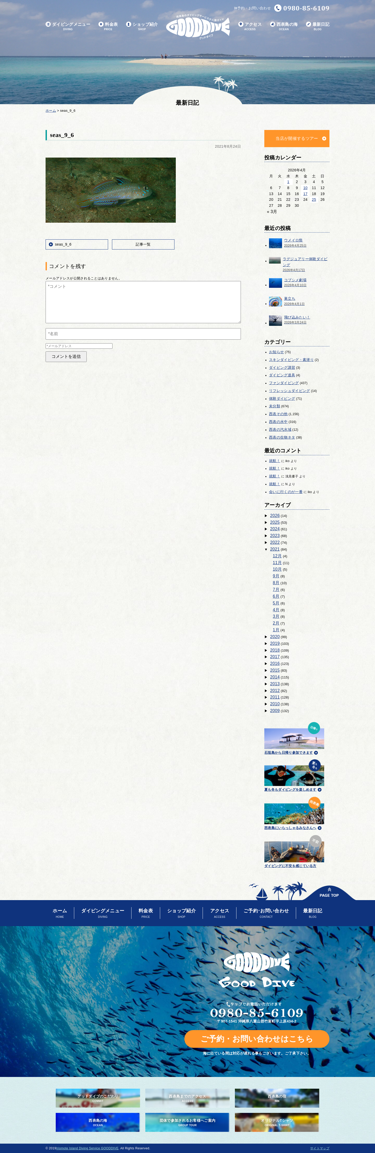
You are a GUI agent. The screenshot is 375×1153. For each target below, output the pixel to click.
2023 (275, 535)
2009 (275, 710)
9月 (276, 576)
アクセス (250, 27)
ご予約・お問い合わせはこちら (257, 1038)
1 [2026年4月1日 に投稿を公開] (288, 182)
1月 (276, 630)
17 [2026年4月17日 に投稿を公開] (305, 194)
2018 (275, 650)
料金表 (108, 27)
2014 (275, 677)
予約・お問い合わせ (252, 8)
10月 (277, 569)
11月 (277, 562)
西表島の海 (284, 27)
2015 (275, 670)
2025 (275, 522)
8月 (276, 583)
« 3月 (272, 211)
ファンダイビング (284, 383)
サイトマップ (319, 1148)
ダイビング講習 (282, 367)
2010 (275, 704)
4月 (276, 610)
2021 (275, 549)
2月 (276, 623)
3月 (276, 616)
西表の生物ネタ (282, 437)
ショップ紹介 (142, 27)
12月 (277, 556)
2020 (275, 636)
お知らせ (276, 352)
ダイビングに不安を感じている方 (294, 850)
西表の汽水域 (280, 429)
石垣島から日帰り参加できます (294, 737)
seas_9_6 (63, 244)
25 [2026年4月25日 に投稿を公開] (314, 199)
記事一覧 (143, 244)
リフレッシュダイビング (289, 391)
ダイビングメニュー (68, 27)
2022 (275, 542)
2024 (275, 529)
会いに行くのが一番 (286, 492)
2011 (275, 697)
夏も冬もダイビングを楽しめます (294, 775)
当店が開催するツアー (297, 138)
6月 (276, 596)
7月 (276, 589)
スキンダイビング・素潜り (291, 360)
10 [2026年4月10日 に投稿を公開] (305, 188)
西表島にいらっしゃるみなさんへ (294, 812)
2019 (275, 643)
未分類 (274, 406)
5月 (276, 603)
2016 (275, 663)
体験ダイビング (282, 398)
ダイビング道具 (282, 375)
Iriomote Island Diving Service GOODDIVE (87, 1148)
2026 (275, 515)
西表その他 (278, 414)
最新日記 (317, 27)
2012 (275, 690)
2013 (275, 684)
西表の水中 (278, 422)
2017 (275, 657)
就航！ (274, 461)
